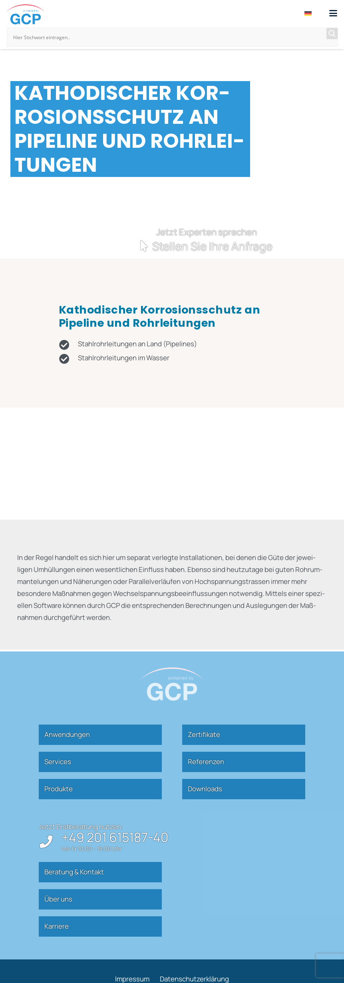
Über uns (58, 899)
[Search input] (168, 37)
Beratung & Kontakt (74, 871)
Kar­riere (56, 926)
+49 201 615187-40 (115, 837)
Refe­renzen (206, 761)
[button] (333, 13)
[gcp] (25, 14)
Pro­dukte (58, 788)
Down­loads (205, 788)
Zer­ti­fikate (204, 734)
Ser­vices (57, 761)
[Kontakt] (172, 239)
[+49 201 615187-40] (50, 841)
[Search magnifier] (332, 33)
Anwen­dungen (67, 734)
